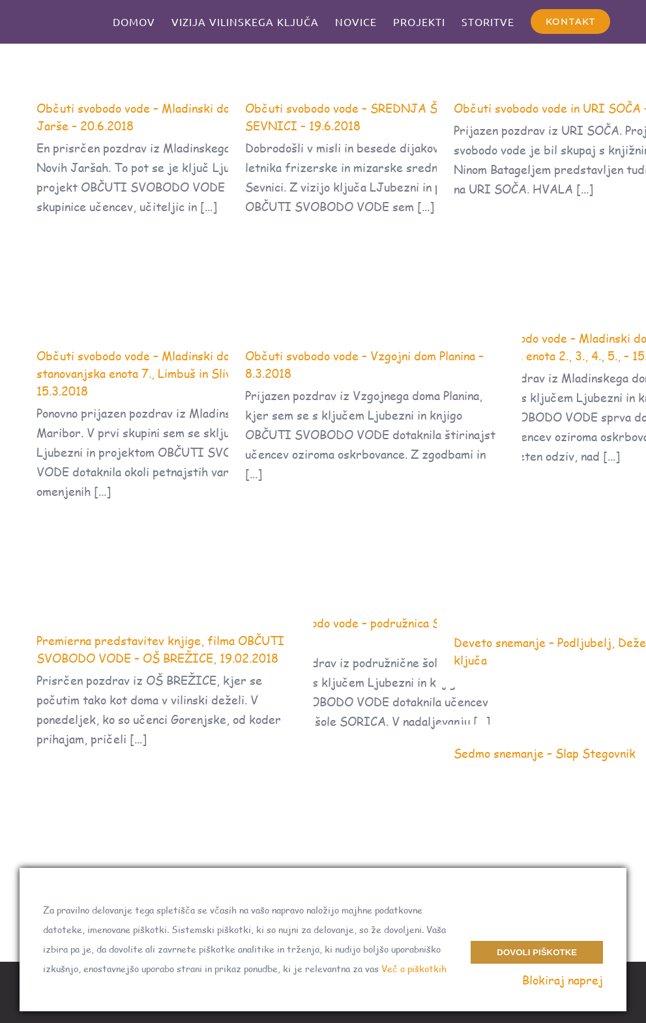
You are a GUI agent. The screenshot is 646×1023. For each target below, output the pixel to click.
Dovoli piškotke (537, 952)
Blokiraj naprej (562, 980)
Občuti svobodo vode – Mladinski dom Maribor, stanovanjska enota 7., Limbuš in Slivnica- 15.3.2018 (163, 373)
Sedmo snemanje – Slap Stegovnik (545, 753)
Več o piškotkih (414, 968)
